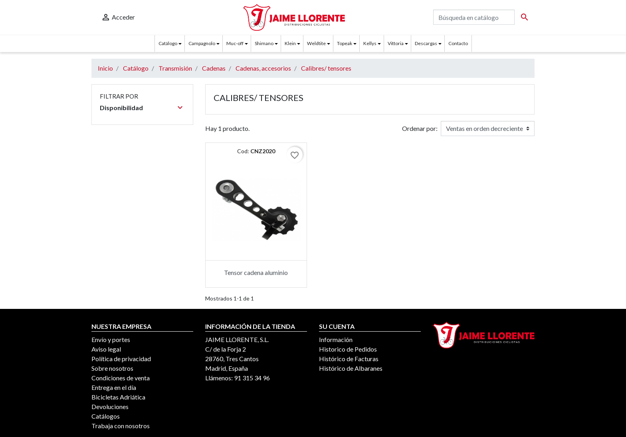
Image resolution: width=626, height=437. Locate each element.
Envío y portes (110, 339)
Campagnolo (201, 43)
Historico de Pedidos (348, 349)
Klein (290, 43)
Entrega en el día (113, 387)
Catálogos (105, 416)
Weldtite (316, 43)
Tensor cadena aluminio (256, 272)
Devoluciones (110, 406)
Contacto (458, 43)
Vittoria (396, 43)
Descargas (426, 43)
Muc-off (235, 43)
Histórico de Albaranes (350, 368)
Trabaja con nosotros (120, 425)
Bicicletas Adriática (118, 397)
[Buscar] (474, 17)
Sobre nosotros (112, 368)
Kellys (369, 43)
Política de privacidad (121, 358)
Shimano (264, 43)
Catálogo (167, 43)
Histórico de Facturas (348, 358)
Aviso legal (106, 349)
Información (336, 339)
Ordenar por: (420, 128)
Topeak (344, 43)
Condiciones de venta (120, 378)
